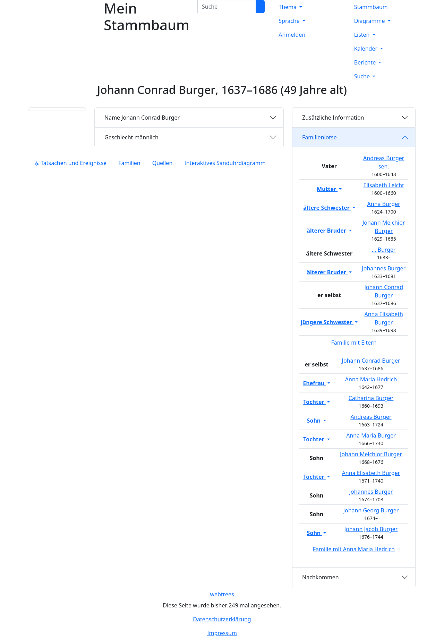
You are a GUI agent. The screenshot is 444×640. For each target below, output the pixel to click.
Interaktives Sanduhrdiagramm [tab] (224, 163)
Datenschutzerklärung (222, 619)
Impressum (222, 633)
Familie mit (354, 549)
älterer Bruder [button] (327, 230)
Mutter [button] (327, 189)
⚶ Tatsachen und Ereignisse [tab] (70, 163)
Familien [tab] (129, 163)
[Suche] (260, 6)
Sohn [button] (314, 420)
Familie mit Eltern (353, 342)
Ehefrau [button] (314, 383)
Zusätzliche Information (333, 117)
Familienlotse (319, 137)
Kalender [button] (366, 48)
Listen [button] (362, 34)
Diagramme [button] (370, 21)
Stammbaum (371, 7)
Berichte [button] (365, 62)
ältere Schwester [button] (327, 207)
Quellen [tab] (162, 163)
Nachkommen (320, 577)
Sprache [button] (290, 21)
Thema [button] (288, 7)
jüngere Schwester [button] (327, 322)
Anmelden (292, 34)
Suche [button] (362, 76)
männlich (131, 137)
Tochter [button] (314, 402)
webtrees (222, 594)
